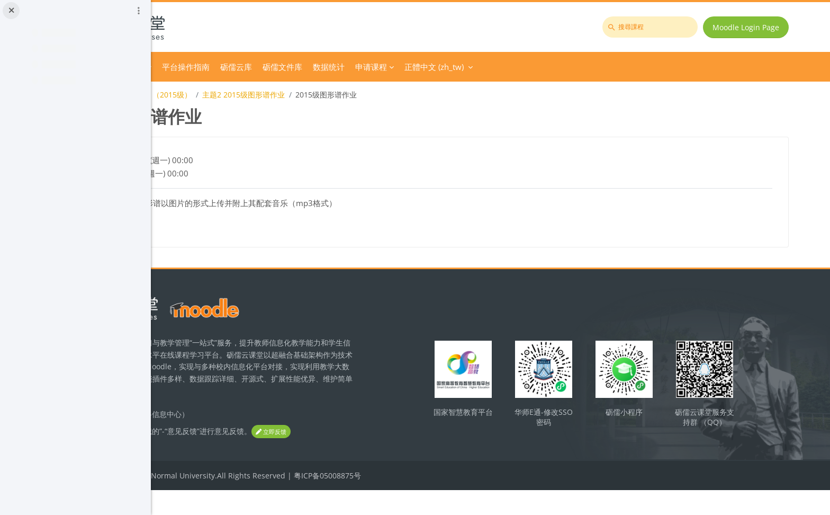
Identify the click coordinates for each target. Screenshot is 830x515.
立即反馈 (204, 457)
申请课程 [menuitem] (514, 66)
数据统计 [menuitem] (472, 66)
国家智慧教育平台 (531, 422)
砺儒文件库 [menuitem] (426, 66)
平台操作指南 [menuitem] (329, 66)
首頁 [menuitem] (210, 66)
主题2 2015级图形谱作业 (387, 95)
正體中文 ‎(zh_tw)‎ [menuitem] (577, 66)
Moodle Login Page (753, 27)
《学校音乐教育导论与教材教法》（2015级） (260, 95)
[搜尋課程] (657, 27)
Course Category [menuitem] (258, 66)
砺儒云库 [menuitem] (379, 66)
